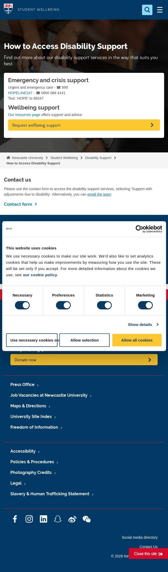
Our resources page (24, 115)
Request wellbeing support (36, 125)
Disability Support (98, 158)
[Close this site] (148, 553)
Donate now (25, 360)
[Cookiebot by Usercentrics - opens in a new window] (139, 229)
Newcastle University (27, 158)
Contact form (18, 204)
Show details (140, 324)
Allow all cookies (137, 340)
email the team (99, 194)
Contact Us (149, 547)
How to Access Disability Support (33, 163)
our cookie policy (40, 275)
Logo (8, 10)
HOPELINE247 (20, 93)
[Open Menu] (159, 10)
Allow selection (84, 340)
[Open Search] (147, 10)
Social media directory (140, 537)
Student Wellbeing (64, 158)
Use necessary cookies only (33, 340)
